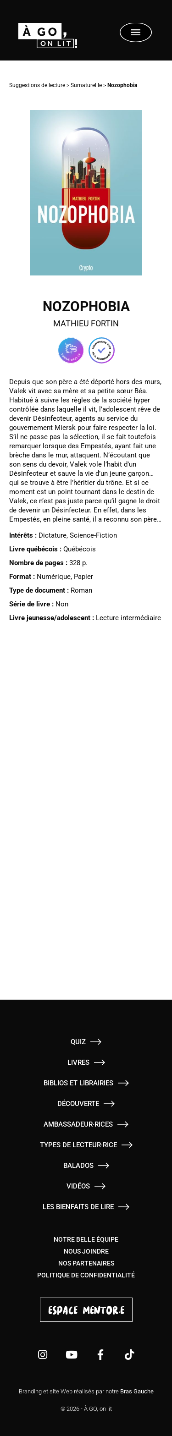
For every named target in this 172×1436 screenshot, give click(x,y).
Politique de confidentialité (86, 1275)
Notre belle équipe (86, 1239)
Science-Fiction (93, 535)
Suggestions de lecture (37, 85)
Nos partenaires (86, 1263)
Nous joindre (86, 1251)
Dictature (53, 535)
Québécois (79, 549)
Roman (81, 590)
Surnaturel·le (86, 85)
